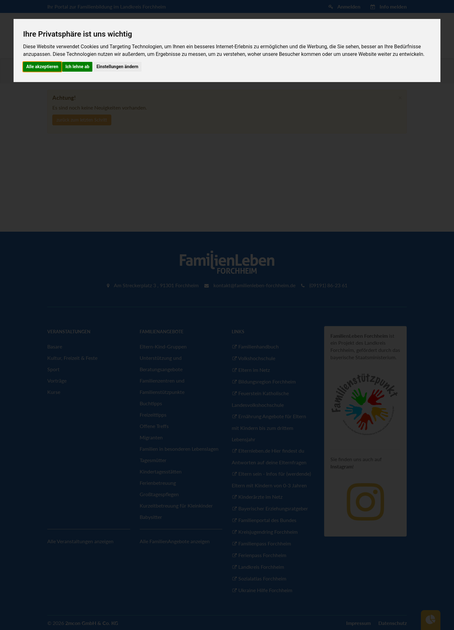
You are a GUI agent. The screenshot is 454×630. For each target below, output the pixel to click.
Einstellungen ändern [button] (117, 66)
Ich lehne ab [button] (77, 66)
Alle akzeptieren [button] (42, 66)
